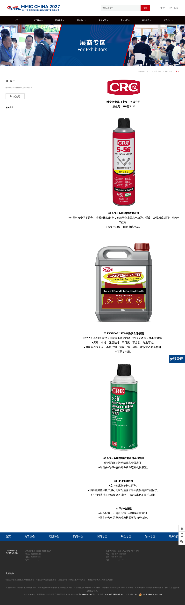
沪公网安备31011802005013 (151, 594)
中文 (162, 8)
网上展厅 (168, 71)
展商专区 (103, 20)
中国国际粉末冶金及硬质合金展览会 (20, 580)
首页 (16, 20)
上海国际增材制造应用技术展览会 (71, 580)
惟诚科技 (108, 594)
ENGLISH (174, 8)
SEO (136, 594)
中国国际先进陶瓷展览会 (46, 580)
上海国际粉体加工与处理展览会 (100, 580)
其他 (177, 71)
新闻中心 (81, 20)
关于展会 (38, 20)
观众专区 (125, 20)
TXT (122, 594)
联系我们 (168, 20)
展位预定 (15, 96)
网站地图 (117, 594)
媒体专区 (146, 20)
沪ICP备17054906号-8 (86, 594)
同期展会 (59, 20)
